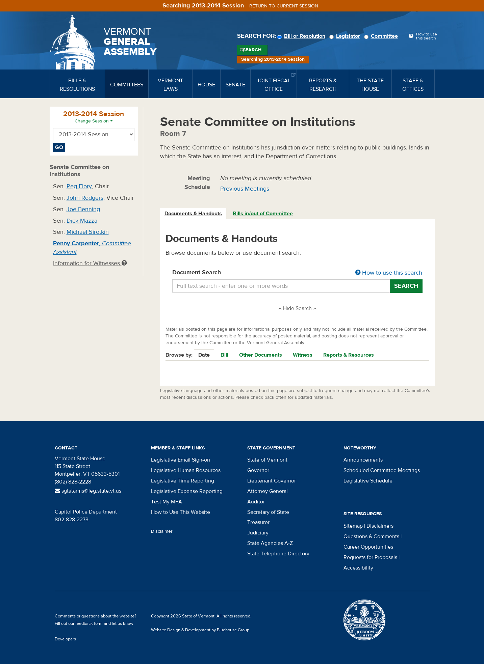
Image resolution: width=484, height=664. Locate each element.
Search (252, 50)
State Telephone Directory (278, 553)
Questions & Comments (371, 536)
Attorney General (267, 491)
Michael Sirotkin (88, 232)
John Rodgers (85, 198)
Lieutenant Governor (271, 480)
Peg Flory (79, 186)
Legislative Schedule (367, 480)
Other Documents (260, 355)
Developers (65, 639)
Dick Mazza (82, 221)
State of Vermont (267, 459)
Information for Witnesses (90, 263)
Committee (382, 36)
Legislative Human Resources (186, 470)
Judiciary (258, 532)
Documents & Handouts (193, 213)
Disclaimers (379, 526)
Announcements (363, 459)
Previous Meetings (244, 189)
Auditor (256, 501)
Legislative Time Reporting (182, 480)
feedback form (89, 623)
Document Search (297, 273)
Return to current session (283, 6)
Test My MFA (166, 501)
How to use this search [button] (388, 273)
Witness (302, 355)
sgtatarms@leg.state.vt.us (88, 491)
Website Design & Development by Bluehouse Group (200, 630)
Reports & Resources (348, 355)
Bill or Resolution (302, 36)
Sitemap (353, 526)
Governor (258, 470)
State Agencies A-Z (270, 543)
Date (204, 355)
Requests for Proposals (370, 557)
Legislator (345, 36)
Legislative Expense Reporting (187, 491)
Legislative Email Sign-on (180, 459)
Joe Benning (83, 209)
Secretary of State (268, 512)
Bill (224, 355)
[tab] (193, 213)
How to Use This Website (180, 512)
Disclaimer (162, 531)
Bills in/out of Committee (263, 213)
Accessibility (358, 567)
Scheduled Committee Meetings (381, 470)
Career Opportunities (368, 547)
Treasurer (258, 522)
